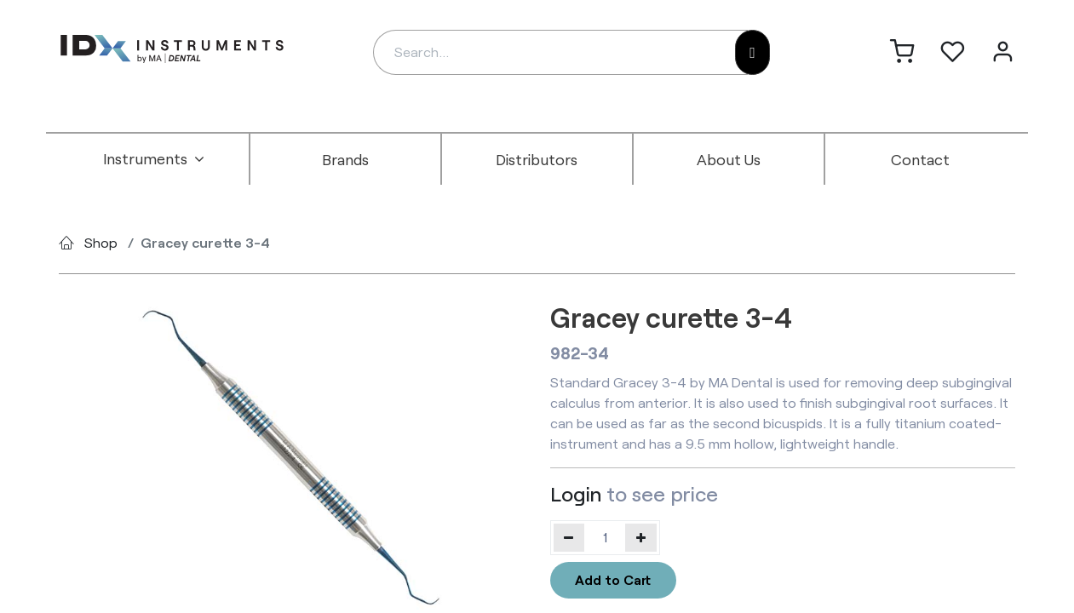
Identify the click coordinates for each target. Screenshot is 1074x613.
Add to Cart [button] (613, 579)
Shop (101, 242)
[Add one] (641, 537)
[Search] (752, 52)
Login (575, 493)
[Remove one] (569, 537)
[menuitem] (154, 159)
